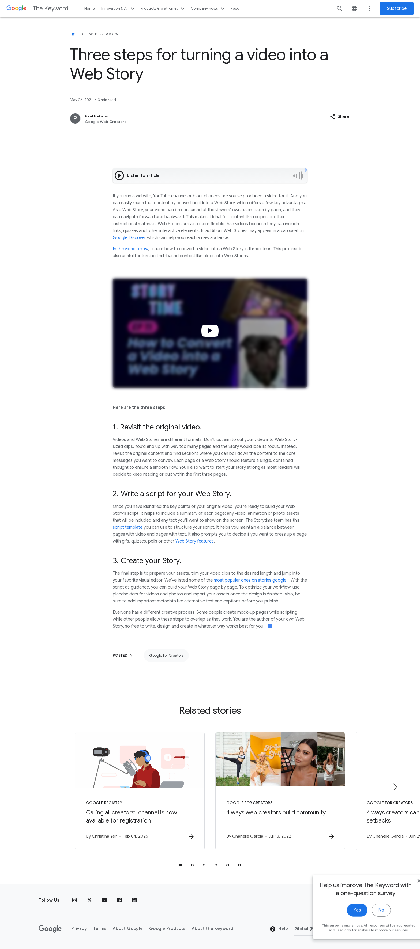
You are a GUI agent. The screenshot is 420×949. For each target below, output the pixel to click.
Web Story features (194, 541)
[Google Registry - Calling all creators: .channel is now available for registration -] (139, 791)
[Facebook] (119, 900)
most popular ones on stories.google (250, 580)
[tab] (180, 865)
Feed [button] (235, 8)
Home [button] (89, 8)
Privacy (79, 928)
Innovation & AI (118, 8)
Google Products (167, 928)
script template (127, 527)
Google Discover (129, 237)
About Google (128, 928)
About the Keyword (212, 928)
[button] (339, 116)
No (365, 920)
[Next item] (395, 787)
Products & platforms (163, 8)
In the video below (130, 249)
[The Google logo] (50, 929)
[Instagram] (74, 900)
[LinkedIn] (134, 900)
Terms (99, 928)
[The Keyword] (73, 34)
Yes (341, 920)
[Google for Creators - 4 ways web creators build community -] (280, 791)
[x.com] (89, 900)
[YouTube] (104, 900)
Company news (208, 8)
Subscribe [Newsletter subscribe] (397, 8)
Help (278, 929)
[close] (403, 891)
